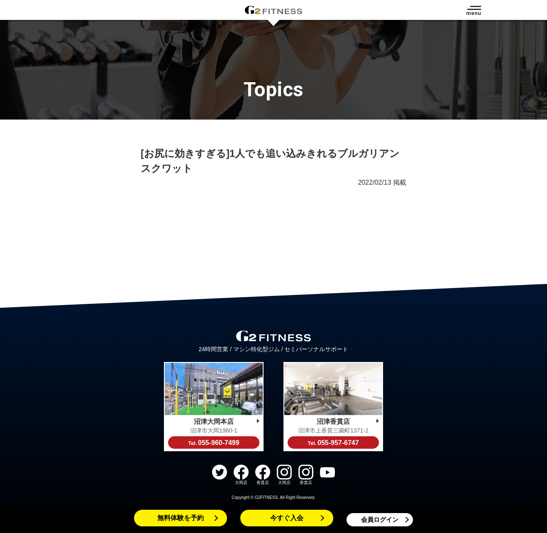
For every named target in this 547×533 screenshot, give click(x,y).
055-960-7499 (213, 442)
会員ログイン (379, 519)
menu (473, 13)
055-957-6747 (333, 442)
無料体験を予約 (180, 517)
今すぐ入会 (286, 517)
